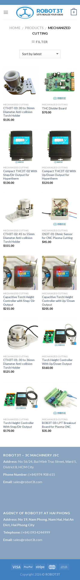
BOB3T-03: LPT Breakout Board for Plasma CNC (59, 424)
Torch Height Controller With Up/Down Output (57, 361)
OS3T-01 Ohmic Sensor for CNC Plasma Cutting (57, 236)
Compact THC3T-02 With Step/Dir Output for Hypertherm (20, 174)
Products (34, 28)
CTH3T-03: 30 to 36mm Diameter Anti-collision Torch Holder (19, 111)
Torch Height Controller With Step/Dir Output (18, 424)
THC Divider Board (54, 108)
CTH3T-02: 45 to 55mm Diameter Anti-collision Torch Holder (19, 237)
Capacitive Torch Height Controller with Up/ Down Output (58, 300)
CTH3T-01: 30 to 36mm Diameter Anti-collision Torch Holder (19, 363)
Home (14, 28)
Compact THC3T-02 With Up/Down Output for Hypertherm (59, 174)
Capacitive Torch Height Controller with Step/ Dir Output (19, 300)
